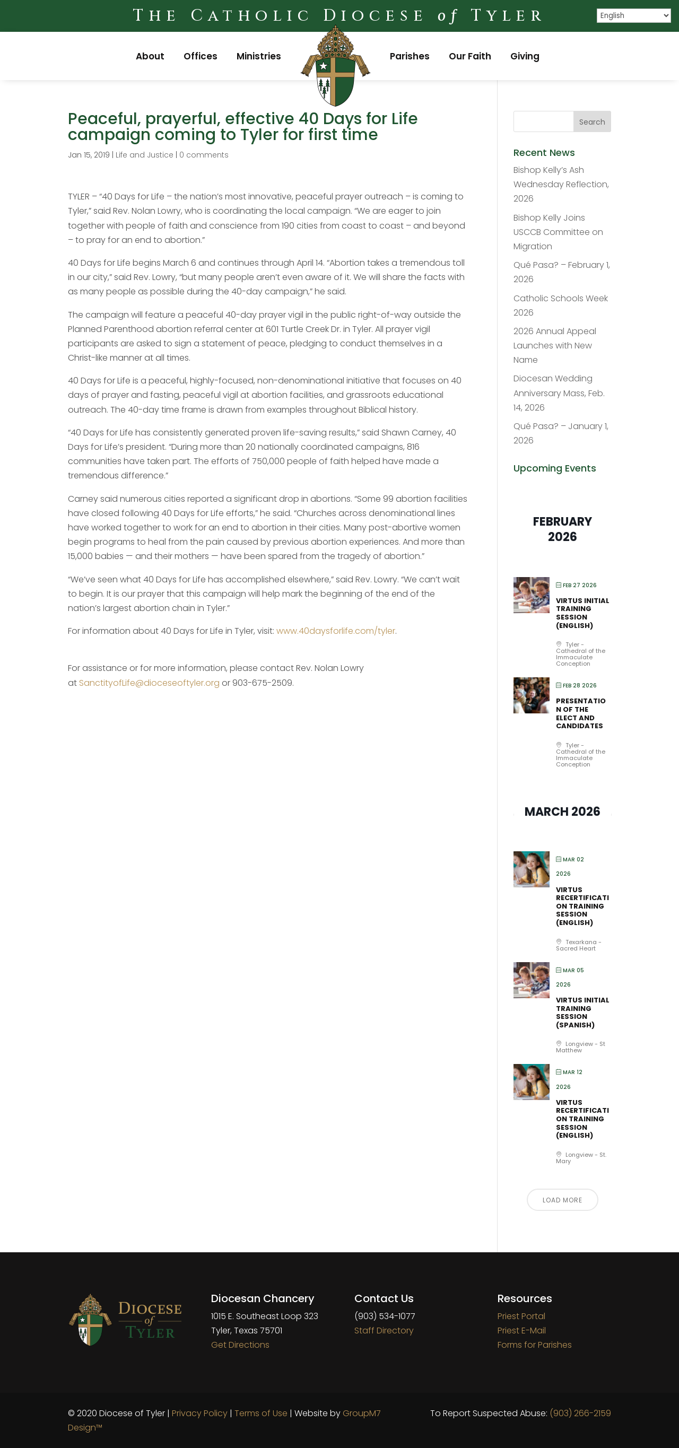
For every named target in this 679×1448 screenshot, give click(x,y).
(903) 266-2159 (580, 1413)
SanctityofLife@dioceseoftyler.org (149, 683)
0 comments (204, 155)
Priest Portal (521, 1316)
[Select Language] (634, 15)
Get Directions (240, 1345)
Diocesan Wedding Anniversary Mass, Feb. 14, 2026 (559, 392)
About (150, 56)
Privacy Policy (200, 1413)
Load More (562, 1200)
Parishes (410, 56)
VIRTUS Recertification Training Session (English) (582, 906)
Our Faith (470, 56)
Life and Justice (144, 155)
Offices (200, 56)
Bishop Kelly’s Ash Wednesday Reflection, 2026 (561, 184)
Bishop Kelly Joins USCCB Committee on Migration (558, 232)
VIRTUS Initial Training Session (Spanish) (583, 1012)
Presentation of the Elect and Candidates (581, 713)
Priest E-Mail (522, 1330)
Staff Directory (384, 1330)
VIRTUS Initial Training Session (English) (583, 613)
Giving (524, 56)
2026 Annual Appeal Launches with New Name (554, 345)
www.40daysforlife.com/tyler (335, 631)
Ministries (259, 56)
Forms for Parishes (535, 1345)
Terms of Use (261, 1413)
